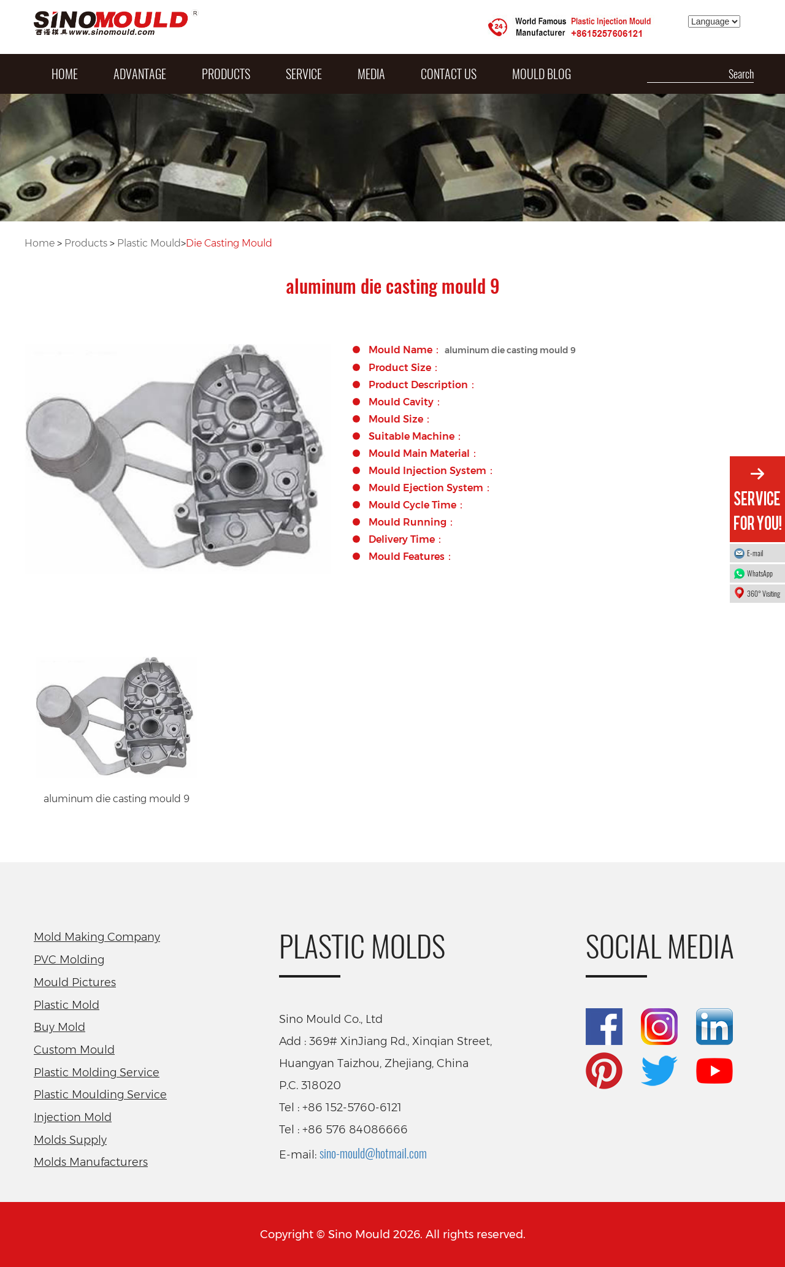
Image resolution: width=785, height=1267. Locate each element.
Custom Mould (74, 1050)
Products (85, 243)
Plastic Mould (149, 243)
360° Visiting (763, 593)
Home (40, 243)
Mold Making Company (97, 937)
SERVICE (304, 73)
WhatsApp (763, 573)
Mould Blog (541, 73)
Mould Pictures (75, 982)
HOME (65, 73)
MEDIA (371, 73)
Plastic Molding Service (96, 1072)
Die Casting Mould (229, 243)
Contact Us (449, 73)
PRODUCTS (226, 73)
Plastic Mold (66, 1005)
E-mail (755, 553)
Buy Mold (59, 1027)
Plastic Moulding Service (100, 1094)
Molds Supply (70, 1140)
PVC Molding (69, 960)
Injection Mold (73, 1117)
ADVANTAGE (139, 73)
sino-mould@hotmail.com (373, 1153)
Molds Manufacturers (91, 1162)
